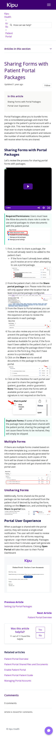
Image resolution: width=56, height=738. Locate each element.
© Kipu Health (12, 729)
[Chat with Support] (49, 731)
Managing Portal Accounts (17, 680)
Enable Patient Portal (15, 669)
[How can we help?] (30, 25)
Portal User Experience (18, 105)
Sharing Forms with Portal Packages (24, 101)
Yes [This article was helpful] (40, 629)
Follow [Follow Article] (47, 85)
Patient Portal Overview (40, 617)
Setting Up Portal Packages (18, 606)
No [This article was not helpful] (40, 635)
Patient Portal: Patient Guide (18, 675)
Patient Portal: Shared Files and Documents (26, 664)
